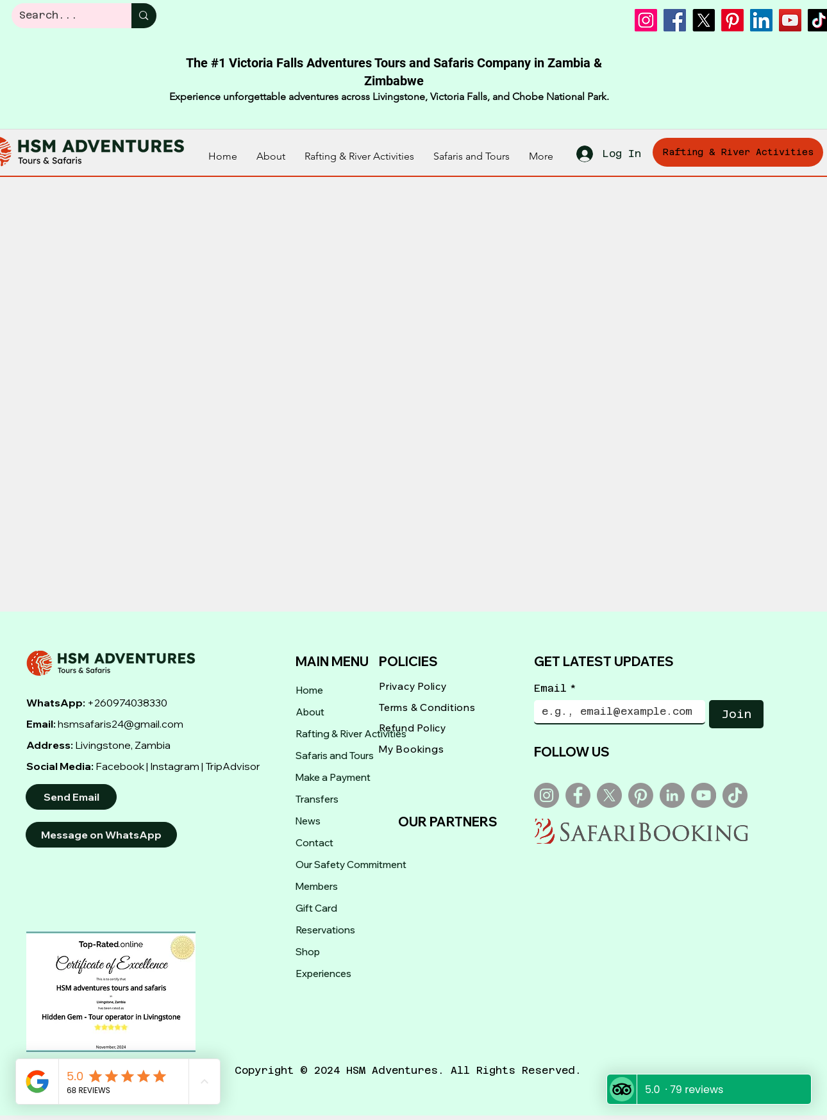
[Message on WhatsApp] (101, 835)
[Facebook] (675, 20)
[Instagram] (646, 20)
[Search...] (62, 15)
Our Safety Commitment (351, 864)
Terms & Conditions (427, 707)
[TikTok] (735, 795)
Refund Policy (412, 728)
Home (309, 690)
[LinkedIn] (761, 20)
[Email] (616, 711)
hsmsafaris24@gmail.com (120, 723)
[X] (703, 20)
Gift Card (316, 908)
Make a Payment (333, 777)
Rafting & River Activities (351, 734)
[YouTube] (790, 20)
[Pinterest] (732, 20)
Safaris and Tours (335, 755)
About (310, 712)
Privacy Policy (413, 686)
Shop (308, 952)
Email (555, 688)
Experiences (323, 973)
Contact (314, 843)
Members (317, 886)
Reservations (325, 930)
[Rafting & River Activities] (738, 152)
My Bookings (411, 749)
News (308, 821)
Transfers (317, 799)
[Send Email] (71, 797)
